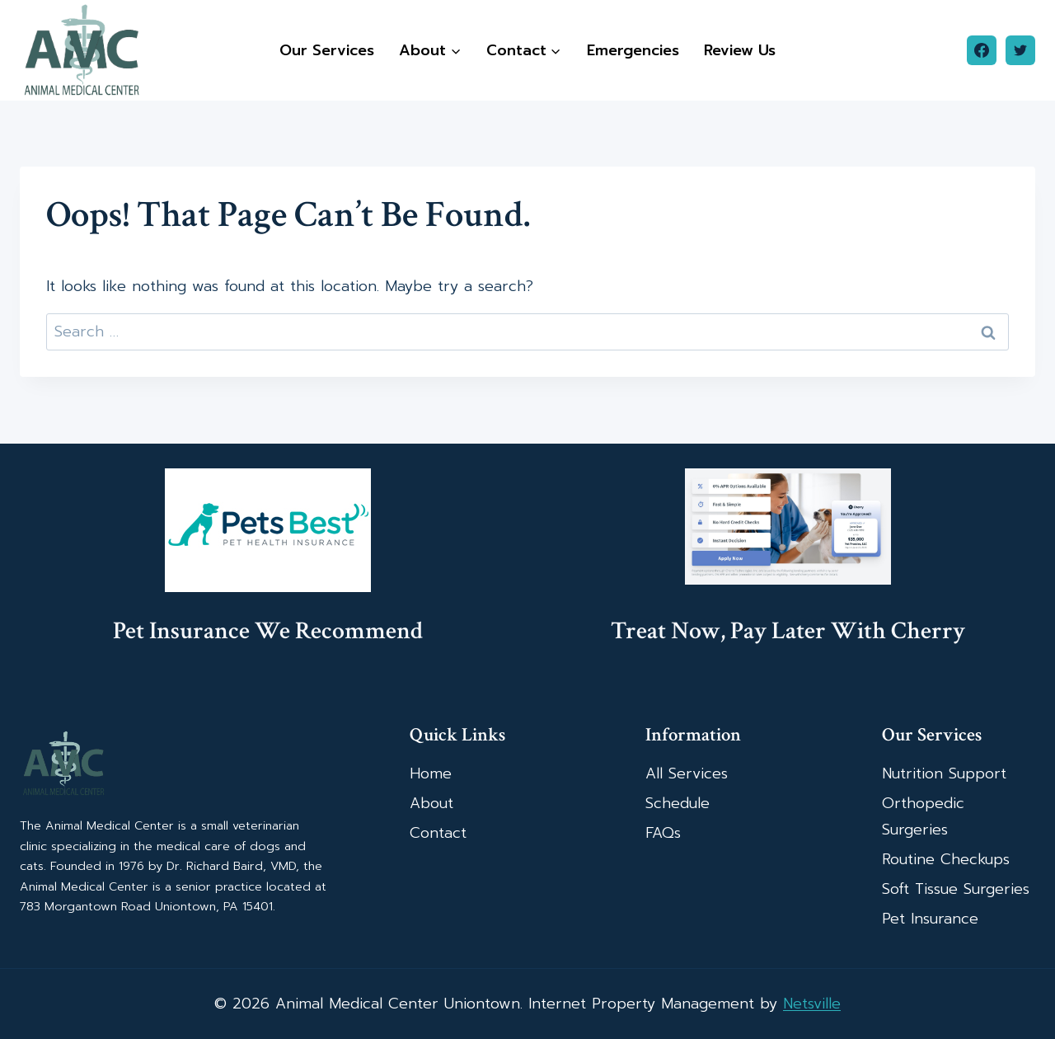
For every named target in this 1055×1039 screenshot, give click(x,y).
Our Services (326, 50)
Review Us (740, 50)
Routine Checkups (946, 859)
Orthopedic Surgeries (923, 816)
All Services (686, 773)
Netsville (812, 1003)
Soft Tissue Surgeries (955, 888)
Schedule (677, 803)
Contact (438, 832)
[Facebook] (981, 50)
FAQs (663, 832)
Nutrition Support (944, 773)
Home (431, 773)
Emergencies (633, 50)
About (431, 803)
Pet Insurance (930, 918)
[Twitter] (1020, 50)
